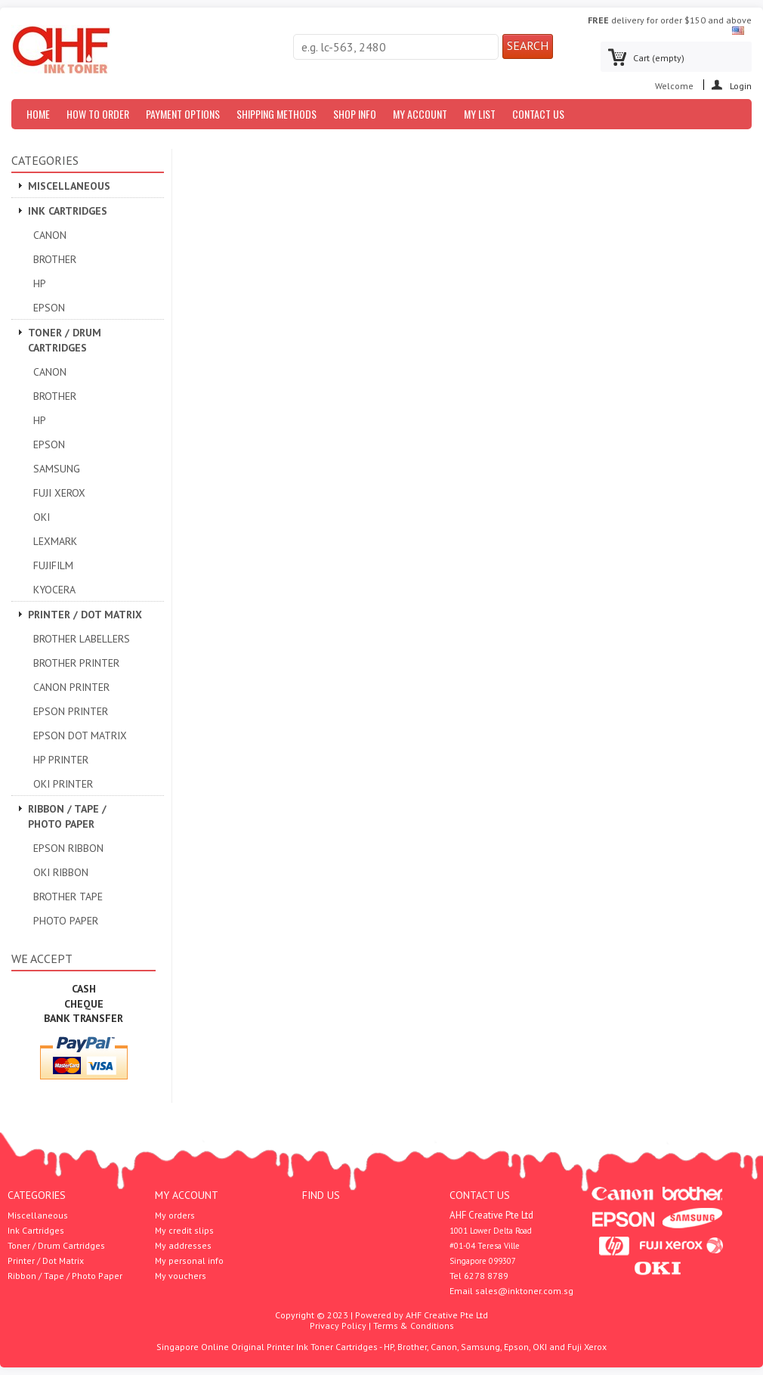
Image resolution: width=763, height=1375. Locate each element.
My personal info (189, 1261)
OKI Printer (63, 784)
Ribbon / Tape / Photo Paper (67, 816)
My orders (175, 1215)
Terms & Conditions (413, 1325)
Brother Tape (68, 896)
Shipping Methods (276, 114)
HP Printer (60, 759)
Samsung (56, 468)
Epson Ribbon (68, 848)
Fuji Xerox (59, 493)
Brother (54, 259)
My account (186, 1195)
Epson (49, 307)
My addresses (183, 1245)
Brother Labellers (81, 639)
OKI (41, 517)
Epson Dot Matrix (80, 735)
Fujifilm (53, 565)
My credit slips (184, 1230)
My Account (420, 114)
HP (39, 283)
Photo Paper (65, 921)
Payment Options (183, 114)
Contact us (538, 114)
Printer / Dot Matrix (85, 614)
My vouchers (180, 1276)
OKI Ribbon (60, 872)
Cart (658, 57)
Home (38, 114)
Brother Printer (76, 663)
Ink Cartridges (67, 211)
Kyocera (54, 589)
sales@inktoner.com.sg (524, 1290)
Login (741, 85)
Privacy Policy (338, 1325)
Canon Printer (71, 687)
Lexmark (55, 541)
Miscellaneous (69, 186)
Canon (49, 235)
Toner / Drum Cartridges (64, 340)
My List (480, 114)
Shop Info (354, 114)
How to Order (97, 114)
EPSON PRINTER (70, 711)
